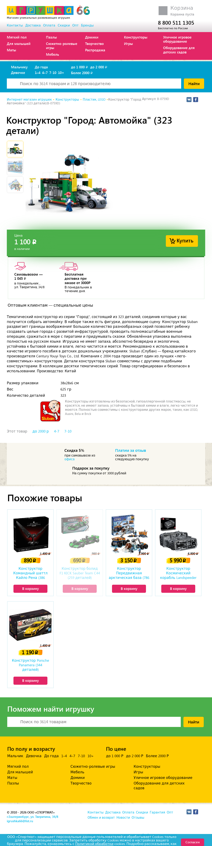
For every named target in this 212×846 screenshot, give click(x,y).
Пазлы (51, 37)
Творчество (94, 43)
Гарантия (157, 812)
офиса (69, 459)
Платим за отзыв (130, 450)
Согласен (193, 842)
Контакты (15, 25)
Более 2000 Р (157, 756)
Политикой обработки (94, 844)
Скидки (64, 25)
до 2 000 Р (134, 756)
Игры (128, 43)
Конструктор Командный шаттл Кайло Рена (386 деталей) (30, 573)
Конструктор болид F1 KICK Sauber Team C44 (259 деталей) (80, 573)
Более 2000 (82, 72)
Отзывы (138, 817)
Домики (91, 37)
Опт (75, 25)
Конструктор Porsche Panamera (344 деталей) (30, 665)
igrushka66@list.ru (20, 821)
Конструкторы (135, 37)
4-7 (56, 431)
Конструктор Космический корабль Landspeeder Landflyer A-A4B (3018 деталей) (178, 573)
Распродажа (95, 50)
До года (41, 67)
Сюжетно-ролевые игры (61, 45)
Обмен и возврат (101, 817)
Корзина (181, 8)
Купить (185, 240)
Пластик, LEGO (94, 99)
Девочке (18, 72)
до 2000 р (41, 431)
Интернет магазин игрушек (29, 99)
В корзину (30, 588)
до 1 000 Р (114, 756)
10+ (61, 72)
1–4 (37, 72)
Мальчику (19, 67)
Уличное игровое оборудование (177, 39)
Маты (11, 50)
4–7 (45, 72)
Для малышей (18, 43)
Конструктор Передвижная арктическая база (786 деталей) (129, 573)
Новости (123, 817)
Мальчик (15, 756)
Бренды (87, 25)
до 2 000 (99, 67)
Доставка (33, 25)
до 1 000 (80, 67)
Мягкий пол (17, 37)
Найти (194, 83)
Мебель (52, 54)
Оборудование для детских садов (179, 49)
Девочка (33, 756)
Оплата (49, 25)
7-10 (52, 72)
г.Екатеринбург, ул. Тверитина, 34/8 (32, 817)
